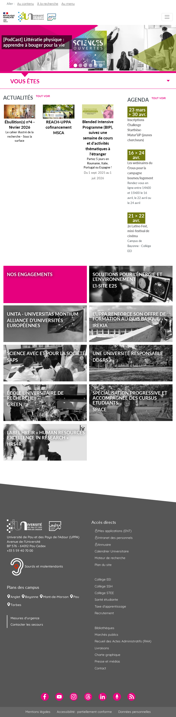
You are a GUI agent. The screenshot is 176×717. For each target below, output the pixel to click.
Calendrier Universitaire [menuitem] (112, 551)
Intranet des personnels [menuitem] (114, 538)
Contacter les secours (27, 624)
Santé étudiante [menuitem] (106, 600)
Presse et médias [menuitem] (107, 661)
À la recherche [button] (47, 4)
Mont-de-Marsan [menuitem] (56, 597)
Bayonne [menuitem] (31, 597)
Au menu (68, 4)
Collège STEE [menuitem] (104, 593)
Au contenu (25, 4)
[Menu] (167, 17)
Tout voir (43, 96)
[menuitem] (45, 696)
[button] (51, 17)
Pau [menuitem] (76, 597)
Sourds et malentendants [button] (36, 567)
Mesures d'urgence (25, 618)
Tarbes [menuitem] (16, 605)
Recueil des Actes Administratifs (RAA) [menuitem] (123, 641)
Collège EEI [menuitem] (103, 579)
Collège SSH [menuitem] (104, 586)
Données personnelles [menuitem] (134, 712)
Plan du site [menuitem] (103, 565)
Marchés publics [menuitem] (106, 635)
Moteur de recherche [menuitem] (110, 558)
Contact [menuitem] (100, 668)
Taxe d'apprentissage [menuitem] (110, 606)
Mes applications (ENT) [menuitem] (113, 531)
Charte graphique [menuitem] (107, 655)
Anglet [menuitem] (15, 597)
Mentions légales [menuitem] (37, 712)
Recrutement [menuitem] (104, 613)
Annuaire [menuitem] (103, 545)
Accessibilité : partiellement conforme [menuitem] (84, 712)
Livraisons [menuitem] (102, 648)
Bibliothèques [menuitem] (104, 628)
